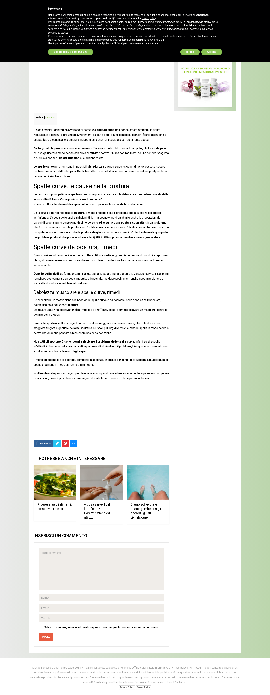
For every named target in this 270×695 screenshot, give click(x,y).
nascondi (50, 117)
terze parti (104, 655)
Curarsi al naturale (116, 25)
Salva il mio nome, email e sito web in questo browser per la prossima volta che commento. (102, 627)
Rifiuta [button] (190, 685)
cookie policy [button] (149, 651)
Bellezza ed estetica (199, 25)
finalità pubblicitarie (69, 662)
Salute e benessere (51, 35)
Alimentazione (156, 25)
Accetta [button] (211, 685)
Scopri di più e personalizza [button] (70, 685)
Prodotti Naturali (70, 25)
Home (38, 25)
